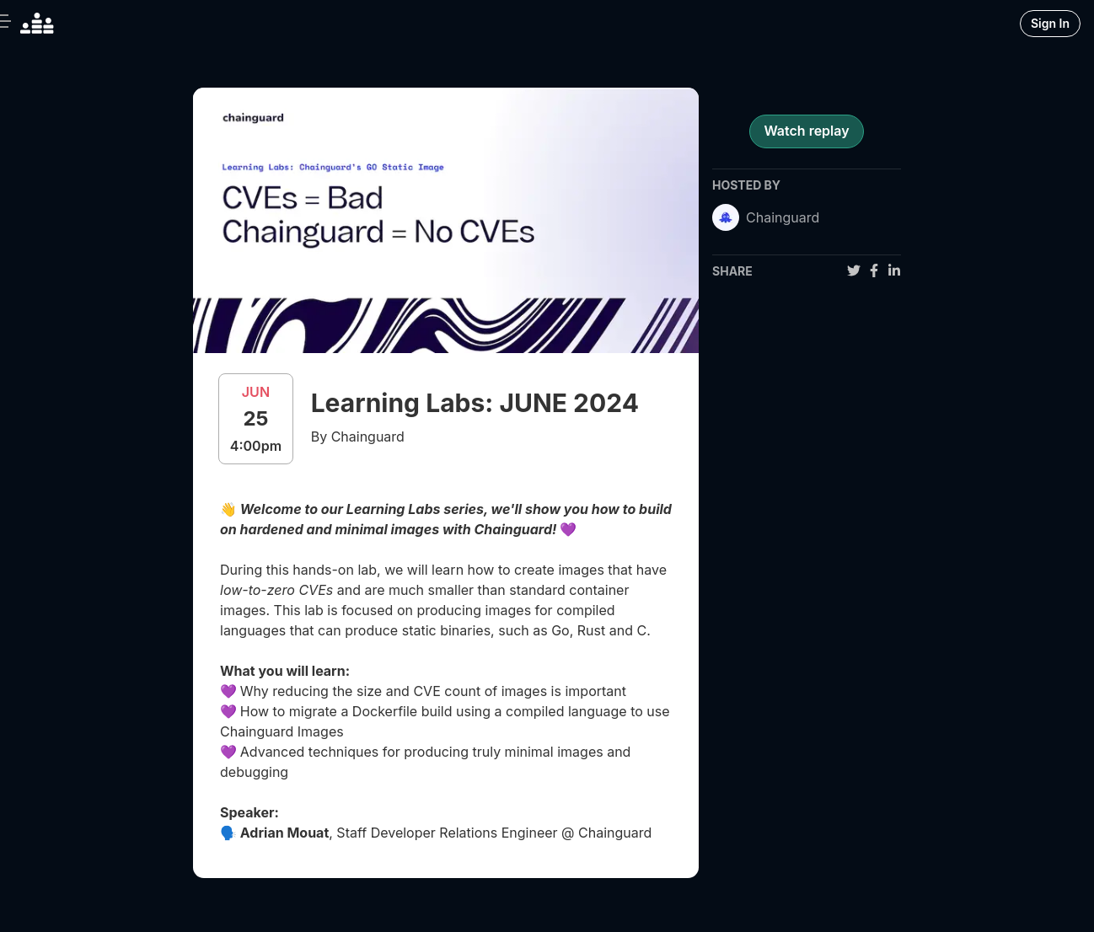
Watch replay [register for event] (806, 130)
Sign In (1050, 23)
